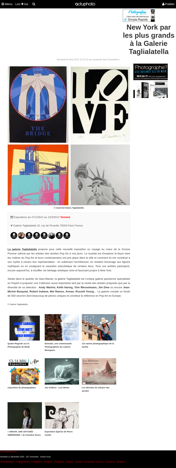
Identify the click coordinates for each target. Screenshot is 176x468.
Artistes (78, 462)
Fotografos (36, 462)
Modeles (121, 462)
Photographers (23, 462)
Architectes (89, 462)
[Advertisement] (71, 28)
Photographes (7, 462)
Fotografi (47, 462)
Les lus (21, 4)
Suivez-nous (45, 457)
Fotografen (58, 462)
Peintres (70, 462)
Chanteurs (110, 462)
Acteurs (100, 462)
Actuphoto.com (9, 451)
